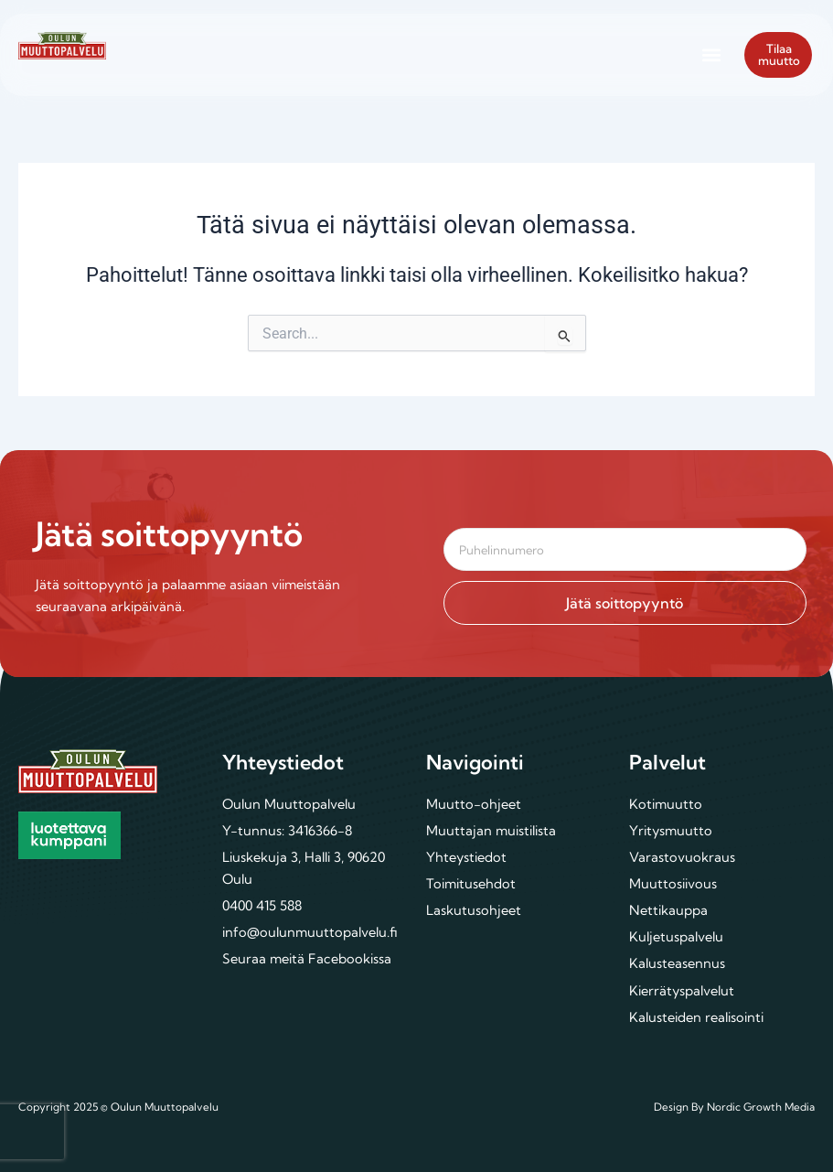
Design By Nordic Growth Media (734, 1106)
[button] (711, 54)
